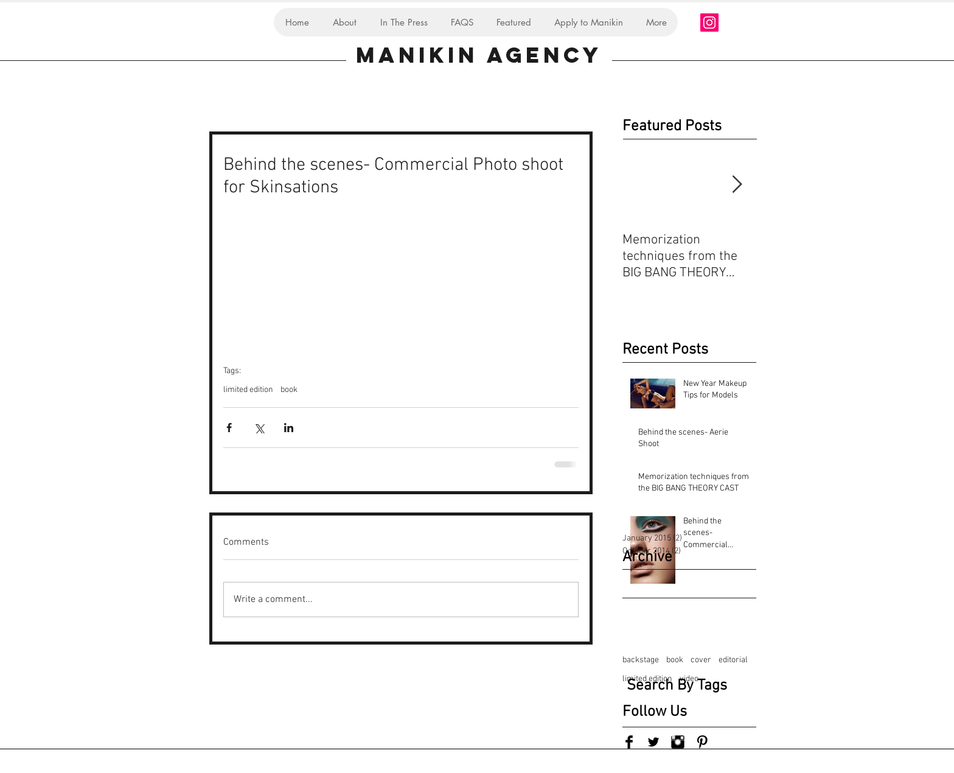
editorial (733, 660)
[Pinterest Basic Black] (702, 742)
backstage (640, 660)
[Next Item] (736, 184)
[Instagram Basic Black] (677, 742)
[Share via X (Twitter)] (259, 427)
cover (701, 660)
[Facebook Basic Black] (629, 742)
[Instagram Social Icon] (709, 22)
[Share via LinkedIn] (288, 427)
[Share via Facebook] (229, 427)
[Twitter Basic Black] (653, 742)
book (289, 390)
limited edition (248, 390)
